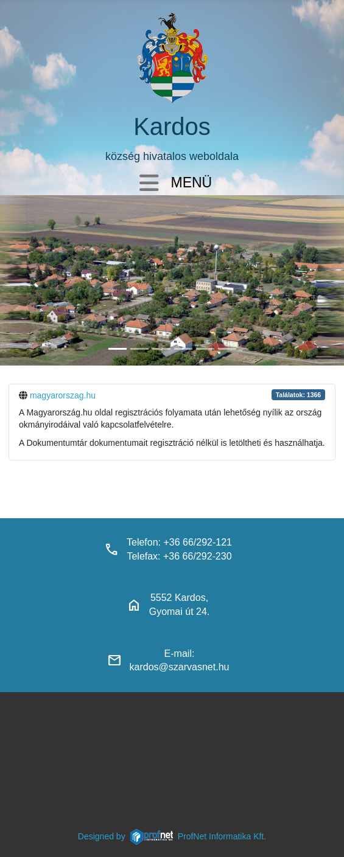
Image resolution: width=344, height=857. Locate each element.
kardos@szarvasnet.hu (180, 667)
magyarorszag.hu (63, 395)
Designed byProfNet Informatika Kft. (172, 836)
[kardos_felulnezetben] (117, 349)
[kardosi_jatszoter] (161, 349)
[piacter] (205, 349)
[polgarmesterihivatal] (183, 349)
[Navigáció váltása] (149, 184)
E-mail (178, 653)
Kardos (172, 126)
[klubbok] (227, 349)
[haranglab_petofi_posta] (139, 349)
